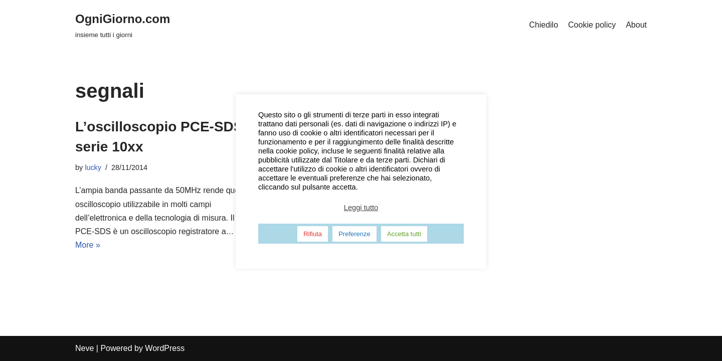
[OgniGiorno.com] (122, 25)
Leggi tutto (361, 208)
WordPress (165, 348)
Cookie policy (592, 25)
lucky (93, 167)
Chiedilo (543, 25)
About (636, 25)
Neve (84, 348)
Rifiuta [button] (312, 234)
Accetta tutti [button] (404, 234)
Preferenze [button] (354, 234)
